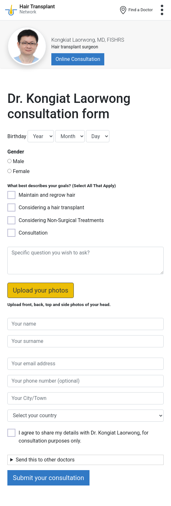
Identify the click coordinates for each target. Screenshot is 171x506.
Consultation (33, 233)
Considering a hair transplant (51, 207)
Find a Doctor (136, 10)
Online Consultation (78, 59)
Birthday (16, 136)
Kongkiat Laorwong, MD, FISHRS (87, 40)
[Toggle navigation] (162, 10)
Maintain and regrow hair (47, 195)
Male (18, 161)
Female (21, 171)
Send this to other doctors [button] (45, 460)
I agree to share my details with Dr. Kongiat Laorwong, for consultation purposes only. (84, 437)
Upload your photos (40, 290)
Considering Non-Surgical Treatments (61, 220)
